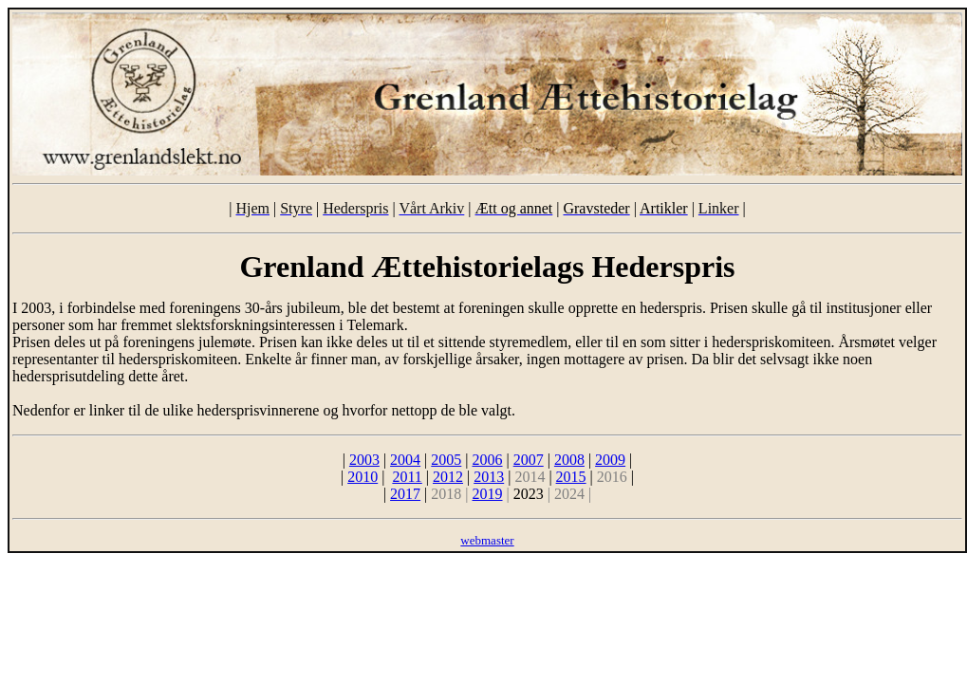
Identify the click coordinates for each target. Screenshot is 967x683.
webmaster (486, 540)
